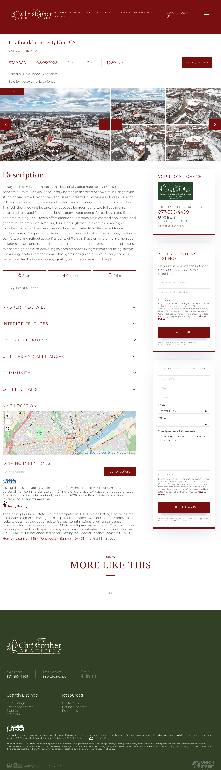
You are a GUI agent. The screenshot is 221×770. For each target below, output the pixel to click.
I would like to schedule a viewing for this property (184, 452)
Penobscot (48, 538)
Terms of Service (174, 521)
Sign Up (171, 13)
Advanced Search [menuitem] (20, 707)
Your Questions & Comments (176, 431)
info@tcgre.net (54, 676)
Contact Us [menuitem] (70, 703)
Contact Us (164, 226)
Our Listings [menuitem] (79, 12)
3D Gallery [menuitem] (102, 12)
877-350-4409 (173, 212)
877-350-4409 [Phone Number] (17, 676)
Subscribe (184, 332)
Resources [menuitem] (142, 12)
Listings (22, 538)
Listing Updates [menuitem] (74, 707)
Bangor (65, 538)
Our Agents (178, 226)
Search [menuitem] (59, 12)
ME (33, 538)
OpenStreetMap (111, 453)
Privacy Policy (15, 506)
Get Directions (120, 471)
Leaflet (90, 453)
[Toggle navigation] (206, 14)
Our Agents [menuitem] (122, 12)
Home (7, 538)
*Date (162, 405)
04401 (79, 538)
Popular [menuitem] (13, 711)
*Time (162, 418)
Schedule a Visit (197, 368)
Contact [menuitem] (59, 17)
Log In (185, 13)
